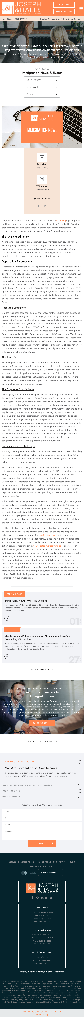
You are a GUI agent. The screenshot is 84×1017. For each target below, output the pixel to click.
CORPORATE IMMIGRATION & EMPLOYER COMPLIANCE (27, 785)
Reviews (63, 862)
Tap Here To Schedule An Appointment (42, 1013)
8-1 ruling (61, 220)
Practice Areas (26, 862)
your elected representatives (47, 545)
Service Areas (43, 862)
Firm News (35, 866)
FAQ (55, 862)
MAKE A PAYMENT (49, 872)
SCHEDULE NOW (40, 723)
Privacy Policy (75, 1002)
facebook (39, 205)
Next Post (12, 629)
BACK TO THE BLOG (40, 669)
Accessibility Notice (60, 1002)
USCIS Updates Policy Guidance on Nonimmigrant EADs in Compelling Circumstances (37, 637)
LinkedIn (45, 205)
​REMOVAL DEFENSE (11, 796)
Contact (47, 866)
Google (37, 897)
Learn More (6, 618)
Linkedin (42, 897)
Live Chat (64, 5)
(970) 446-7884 (45, 960)
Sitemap (39, 1002)
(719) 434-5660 (45, 941)
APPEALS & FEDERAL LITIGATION (20, 762)
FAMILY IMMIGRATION (12, 791)
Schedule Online (64, 12)
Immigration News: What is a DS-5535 (25, 600)
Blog (72, 862)
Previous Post (14, 594)
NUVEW (47, 1002)
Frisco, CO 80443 (42, 957)
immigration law (47, 535)
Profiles (11, 862)
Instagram (51, 897)
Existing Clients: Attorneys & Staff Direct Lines (42, 971)
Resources (30, 1002)
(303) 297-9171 (21, 19)
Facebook (33, 897)
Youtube (46, 897)
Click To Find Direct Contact (60, 19)
